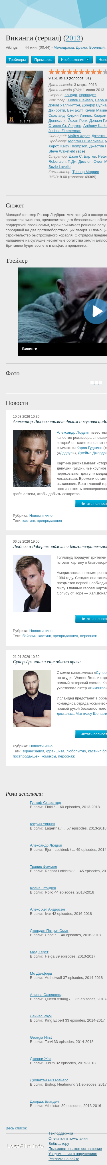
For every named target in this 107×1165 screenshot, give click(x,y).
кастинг (29, 520)
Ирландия (87, 95)
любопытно (76, 751)
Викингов (98, 688)
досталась (65, 713)
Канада (70, 95)
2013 (73, 38)
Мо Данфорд (41, 973)
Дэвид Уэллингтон (64, 105)
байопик (30, 636)
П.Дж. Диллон (79, 161)
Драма (81, 47)
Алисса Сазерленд (46, 995)
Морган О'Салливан (85, 141)
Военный (97, 47)
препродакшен (49, 520)
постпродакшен (26, 756)
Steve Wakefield (62, 151)
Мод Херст (39, 952)
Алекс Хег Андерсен (47, 909)
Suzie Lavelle (59, 166)
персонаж (88, 636)
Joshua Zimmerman (65, 131)
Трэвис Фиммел (43, 867)
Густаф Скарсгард (45, 802)
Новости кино (41, 515)
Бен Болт (74, 110)
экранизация (33, 751)
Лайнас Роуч (41, 1016)
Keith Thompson (73, 146)
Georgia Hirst (41, 1037)
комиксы (49, 756)
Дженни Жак (40, 1059)
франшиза (55, 751)
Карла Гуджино (89, 448)
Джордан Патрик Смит (49, 931)
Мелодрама (64, 47)
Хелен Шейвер (80, 100)
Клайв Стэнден (43, 888)
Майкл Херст (79, 136)
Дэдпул (66, 453)
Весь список (16, 1128)
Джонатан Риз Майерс (49, 1080)
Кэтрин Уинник (79, 115)
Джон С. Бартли (82, 156)
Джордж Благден (44, 1101)
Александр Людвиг (73, 432)
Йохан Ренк (77, 120)
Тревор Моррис (85, 172)
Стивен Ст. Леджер (65, 126)
